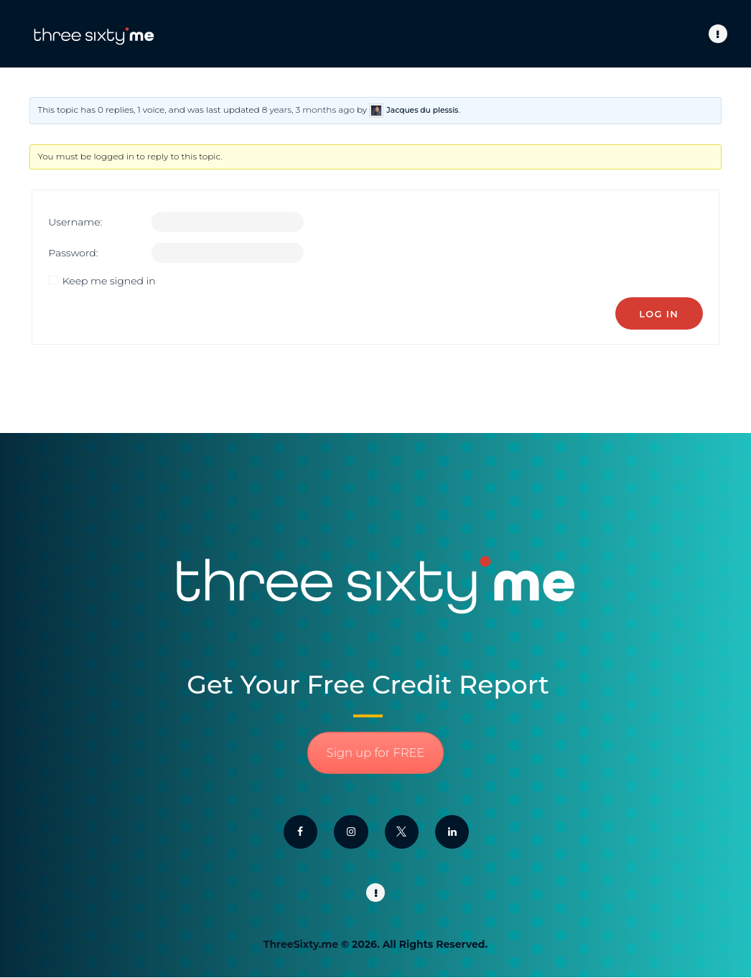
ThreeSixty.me (300, 944)
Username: (75, 221)
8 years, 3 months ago (308, 109)
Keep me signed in (109, 280)
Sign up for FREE (375, 753)
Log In (658, 314)
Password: (73, 252)
